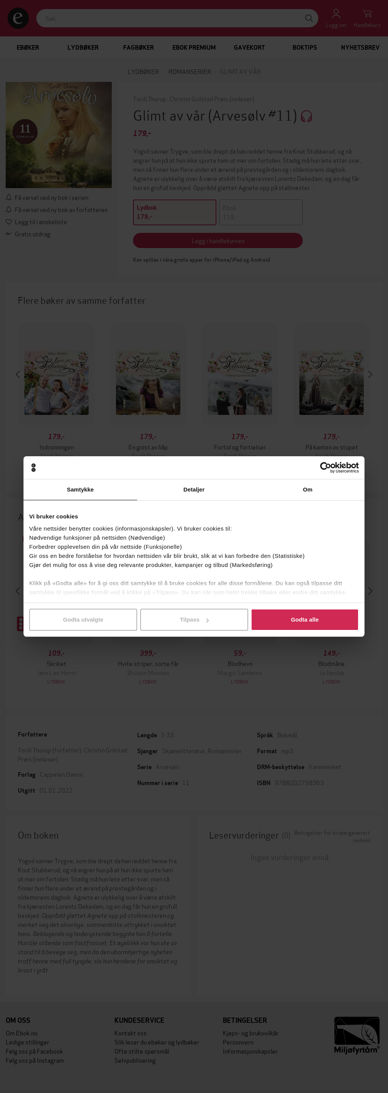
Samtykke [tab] (80, 489)
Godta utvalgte (83, 619)
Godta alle (305, 619)
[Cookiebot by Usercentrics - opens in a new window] (326, 467)
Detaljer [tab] (194, 489)
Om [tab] (307, 489)
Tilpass (194, 619)
